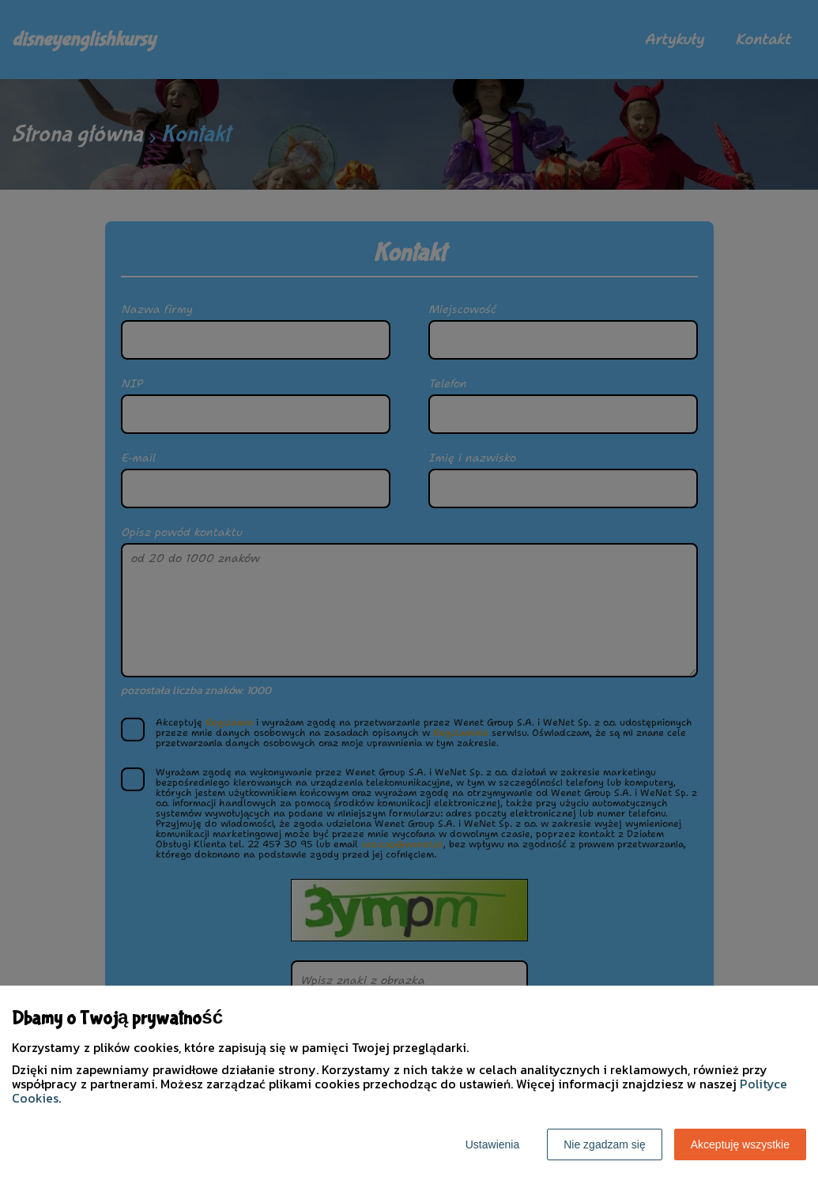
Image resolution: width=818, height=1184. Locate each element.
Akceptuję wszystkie (740, 1144)
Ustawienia (492, 1144)
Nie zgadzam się (605, 1144)
